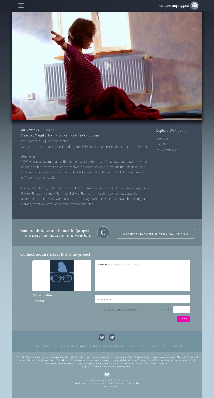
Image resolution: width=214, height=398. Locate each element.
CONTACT (176, 346)
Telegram (112, 337)
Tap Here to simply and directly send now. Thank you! (155, 234)
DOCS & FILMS (66, 346)
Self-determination (166, 150)
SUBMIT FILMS (137, 346)
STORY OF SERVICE (112, 346)
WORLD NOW (158, 346)
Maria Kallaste (43, 295)
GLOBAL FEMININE (42, 346)
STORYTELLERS (88, 346)
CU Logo (107, 374)
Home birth (162, 139)
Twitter (102, 337)
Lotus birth (161, 144)
